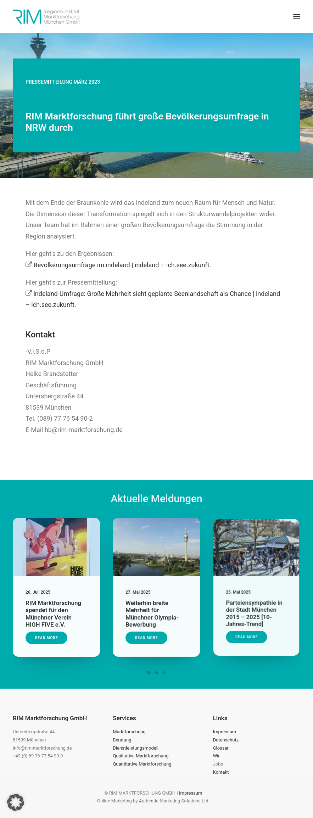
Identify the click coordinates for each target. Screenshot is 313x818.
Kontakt (221, 772)
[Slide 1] (149, 672)
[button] (296, 16)
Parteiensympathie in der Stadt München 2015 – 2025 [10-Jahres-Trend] (255, 602)
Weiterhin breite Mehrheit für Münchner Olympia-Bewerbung (153, 608)
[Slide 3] (164, 672)
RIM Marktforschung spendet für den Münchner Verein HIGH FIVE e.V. (53, 610)
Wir (216, 755)
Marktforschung (129, 731)
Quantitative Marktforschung (142, 764)
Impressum (224, 731)
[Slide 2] (157, 672)
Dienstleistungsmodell (135, 748)
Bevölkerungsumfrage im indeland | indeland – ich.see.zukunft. (122, 265)
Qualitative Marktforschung (140, 755)
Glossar (221, 748)
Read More (48, 632)
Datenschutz (226, 740)
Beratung (122, 740)
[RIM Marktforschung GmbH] (46, 17)
